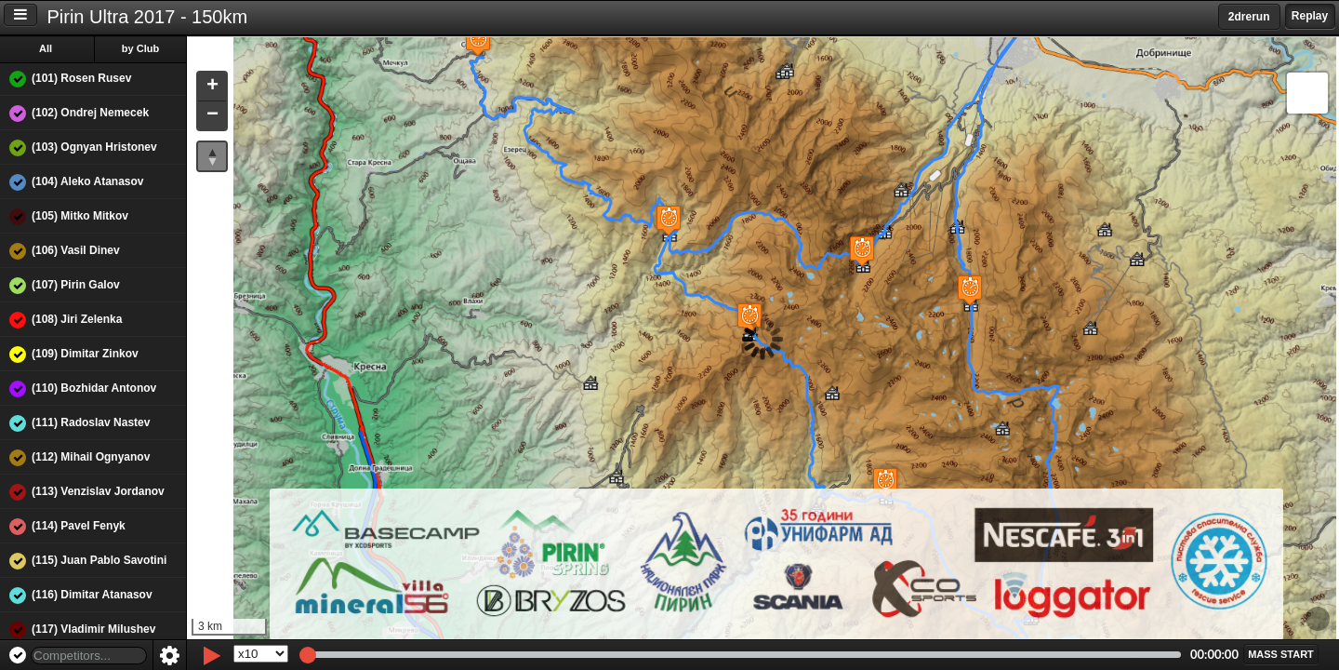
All (45, 48)
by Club (140, 48)
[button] (968, 290)
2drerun (1249, 16)
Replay (1310, 15)
